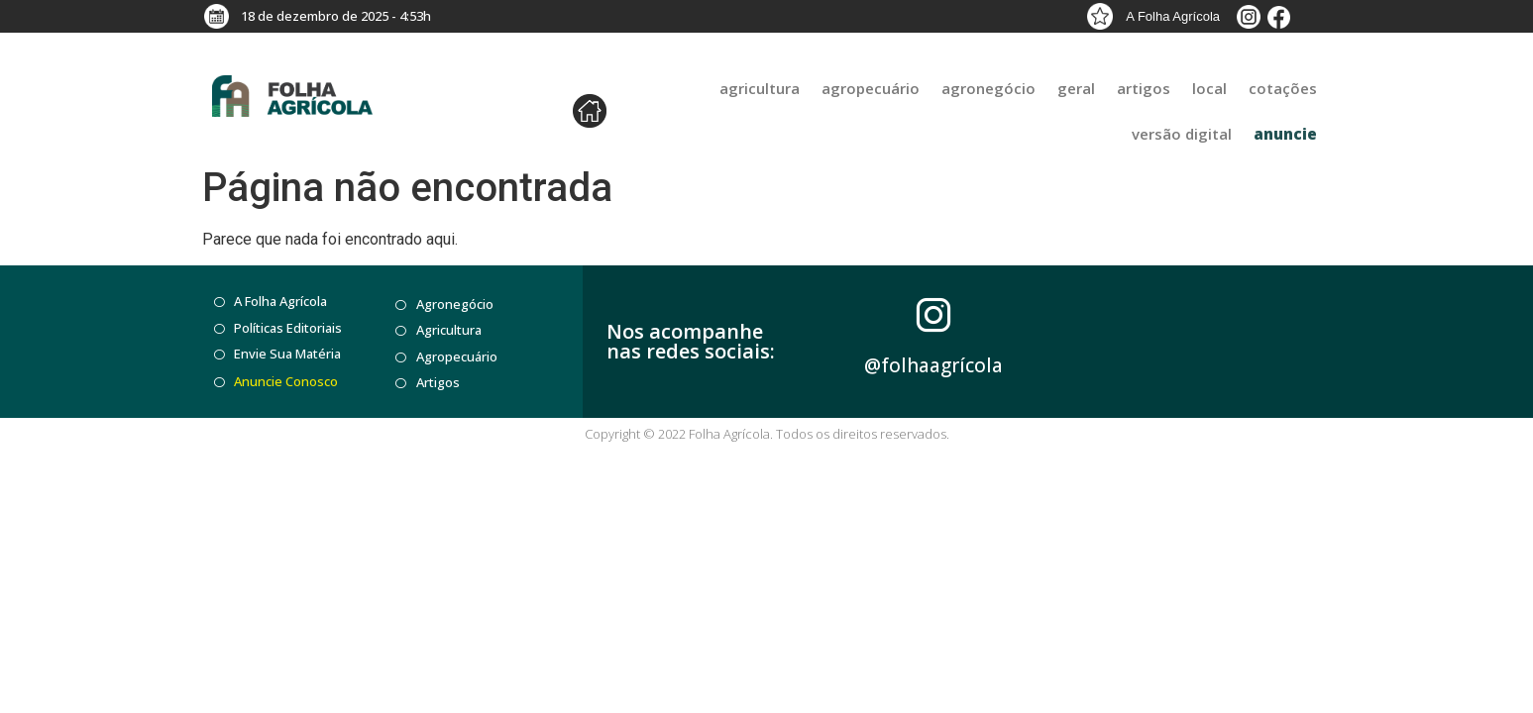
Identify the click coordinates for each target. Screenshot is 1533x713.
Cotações (1283, 88)
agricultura (759, 88)
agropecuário (870, 88)
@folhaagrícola (933, 365)
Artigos (1143, 88)
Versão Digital (1182, 134)
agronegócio (988, 88)
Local (1209, 88)
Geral (1076, 88)
